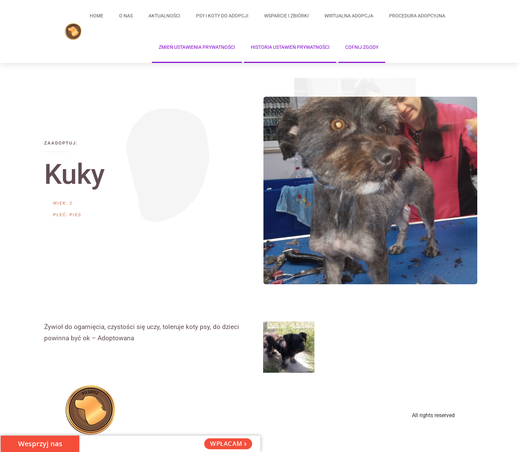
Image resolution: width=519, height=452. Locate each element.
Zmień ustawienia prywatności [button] (197, 47)
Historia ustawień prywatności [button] (290, 47)
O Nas (126, 15)
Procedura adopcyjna (417, 15)
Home (96, 15)
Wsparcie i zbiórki (286, 15)
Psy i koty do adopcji (222, 15)
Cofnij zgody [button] (361, 47)
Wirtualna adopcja (348, 15)
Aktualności (164, 15)
